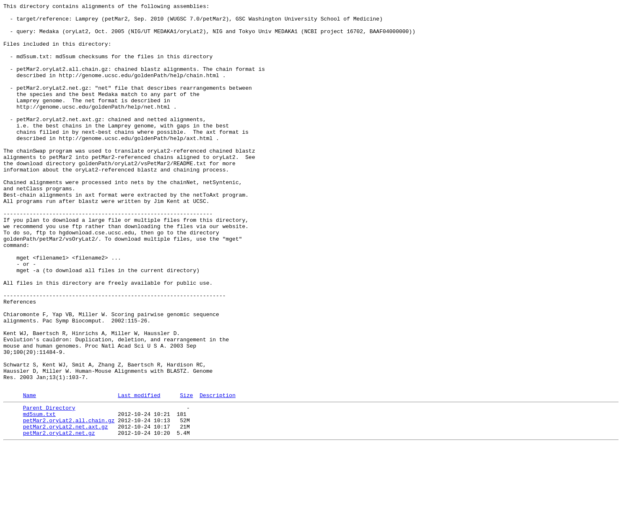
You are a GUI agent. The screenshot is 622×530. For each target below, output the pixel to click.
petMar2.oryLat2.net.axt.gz (65, 509)
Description (218, 473)
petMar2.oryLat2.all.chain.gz (68, 502)
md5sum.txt (39, 494)
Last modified (139, 473)
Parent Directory (49, 487)
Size (186, 473)
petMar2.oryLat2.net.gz (59, 517)
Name (29, 473)
